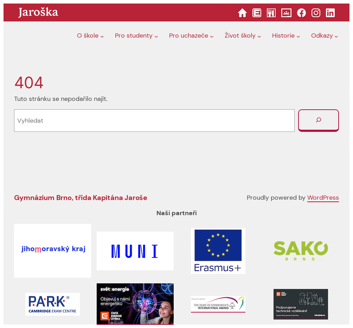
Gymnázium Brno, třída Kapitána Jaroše (81, 197)
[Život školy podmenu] (259, 36)
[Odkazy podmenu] (336, 36)
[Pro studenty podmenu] (156, 36)
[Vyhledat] (318, 120)
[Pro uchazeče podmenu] (212, 36)
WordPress (323, 197)
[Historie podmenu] (298, 36)
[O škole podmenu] (102, 36)
